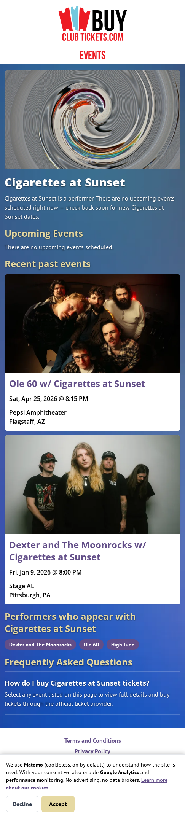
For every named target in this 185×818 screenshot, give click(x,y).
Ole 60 (91, 644)
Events (92, 55)
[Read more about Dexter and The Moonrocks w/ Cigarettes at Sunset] (92, 519)
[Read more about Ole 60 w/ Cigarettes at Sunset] (92, 352)
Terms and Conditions (92, 740)
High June (122, 644)
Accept (58, 804)
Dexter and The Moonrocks (40, 644)
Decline (22, 804)
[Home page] (92, 24)
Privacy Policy (92, 751)
